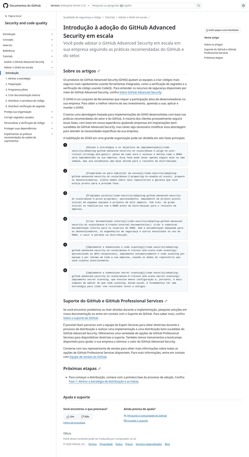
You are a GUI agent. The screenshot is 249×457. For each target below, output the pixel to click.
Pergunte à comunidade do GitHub (145, 415)
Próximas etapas (82, 368)
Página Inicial (13, 16)
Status (119, 444)
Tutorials (110, 17)
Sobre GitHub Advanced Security (140, 92)
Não (85, 416)
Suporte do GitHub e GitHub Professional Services (115, 301)
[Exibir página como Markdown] (222, 30)
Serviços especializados (149, 444)
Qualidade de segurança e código (82, 17)
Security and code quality (26, 23)
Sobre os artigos (81, 71)
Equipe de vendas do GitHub (88, 357)
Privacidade (106, 444)
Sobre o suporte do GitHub (80, 318)
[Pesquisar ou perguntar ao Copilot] (146, 5)
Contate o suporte (136, 420)
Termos (92, 444)
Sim (70, 416)
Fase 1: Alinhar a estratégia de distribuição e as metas (103, 381)
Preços (129, 444)
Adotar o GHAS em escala (132, 17)
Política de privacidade (74, 422)
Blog (167, 444)
